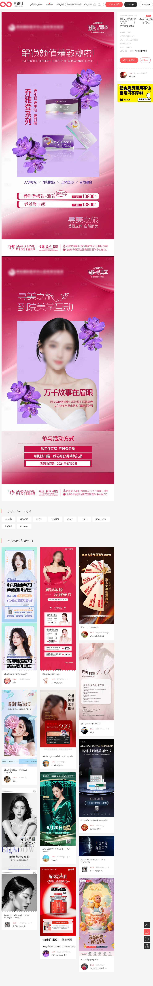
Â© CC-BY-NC (141, 51)
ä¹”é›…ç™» (101, 519)
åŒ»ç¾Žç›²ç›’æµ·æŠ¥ (89, 960)
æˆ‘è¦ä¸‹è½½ (129, 60)
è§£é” (39, 519)
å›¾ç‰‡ (60, 4)
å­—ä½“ (70, 4)
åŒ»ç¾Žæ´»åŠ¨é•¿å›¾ (51, 674)
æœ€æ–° (49, 4)
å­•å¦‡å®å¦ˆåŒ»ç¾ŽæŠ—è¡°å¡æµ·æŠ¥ (57, 756)
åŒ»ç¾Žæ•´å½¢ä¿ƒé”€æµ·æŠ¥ (15, 674)
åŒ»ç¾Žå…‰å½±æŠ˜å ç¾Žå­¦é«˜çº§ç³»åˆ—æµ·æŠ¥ (16, 916)
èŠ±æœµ (24, 526)
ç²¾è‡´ (70, 519)
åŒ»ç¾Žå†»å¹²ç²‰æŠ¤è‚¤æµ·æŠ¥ (94, 820)
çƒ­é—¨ (40, 4)
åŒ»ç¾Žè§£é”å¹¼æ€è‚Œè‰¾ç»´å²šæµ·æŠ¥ (60, 946)
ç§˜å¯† (84, 519)
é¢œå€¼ (55, 519)
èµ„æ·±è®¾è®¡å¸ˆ (141, 73)
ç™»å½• (146, 4)
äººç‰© (8, 526)
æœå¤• (132, 77)
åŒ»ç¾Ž (24, 519)
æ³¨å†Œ (131, 4)
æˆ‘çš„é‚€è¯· (113, 4)
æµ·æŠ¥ (8, 519)
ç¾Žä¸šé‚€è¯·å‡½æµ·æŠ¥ (90, 723)
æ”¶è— (145, 60)
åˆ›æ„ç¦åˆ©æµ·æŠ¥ (89, 627)
